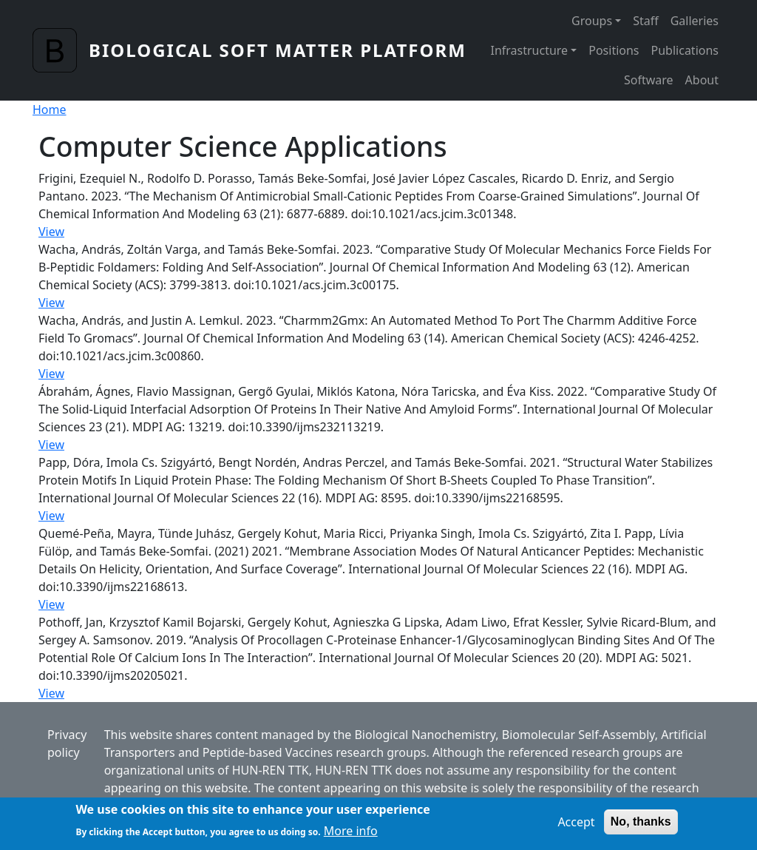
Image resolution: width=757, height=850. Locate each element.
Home (50, 109)
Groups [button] (591, 21)
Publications (685, 50)
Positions (613, 50)
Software (648, 80)
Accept (575, 826)
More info (351, 835)
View (51, 231)
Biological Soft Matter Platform (277, 50)
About (702, 80)
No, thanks (641, 826)
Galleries (695, 21)
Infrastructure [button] (529, 50)
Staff (646, 21)
